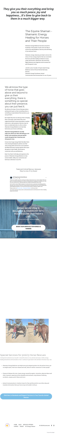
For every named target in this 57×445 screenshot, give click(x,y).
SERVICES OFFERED (28, 424)
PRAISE (22, 426)
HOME (15, 424)
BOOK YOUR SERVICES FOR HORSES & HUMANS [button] (28, 227)
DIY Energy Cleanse (30, 426)
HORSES (16, 426)
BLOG (20, 424)
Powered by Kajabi (50, 432)
